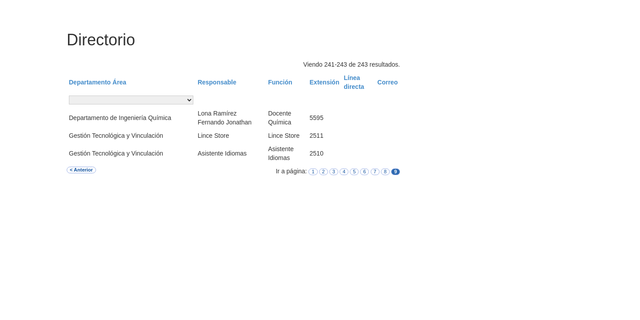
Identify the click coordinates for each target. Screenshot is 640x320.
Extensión (325, 82)
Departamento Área (97, 82)
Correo (387, 82)
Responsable (217, 82)
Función (280, 82)
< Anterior (81, 169)
